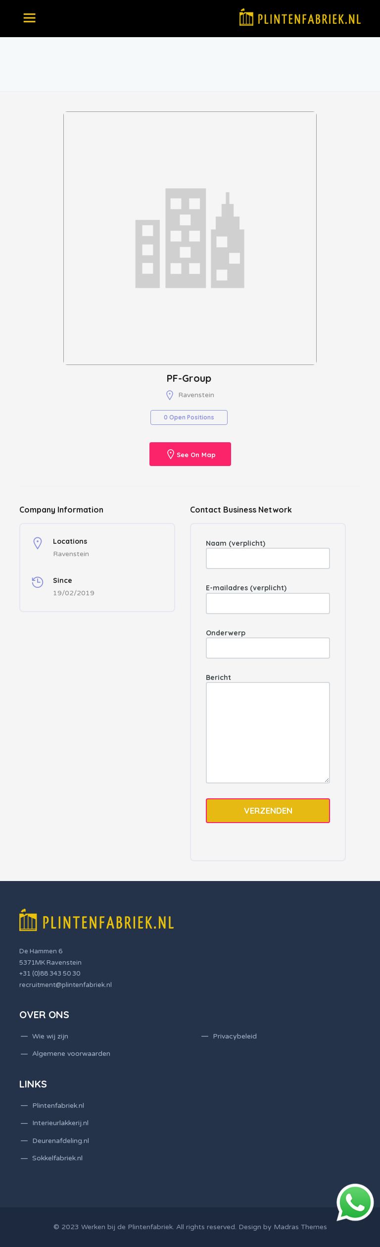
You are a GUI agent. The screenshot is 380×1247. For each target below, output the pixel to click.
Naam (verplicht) (268, 554)
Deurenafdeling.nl (60, 1141)
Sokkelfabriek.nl (57, 1158)
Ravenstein (196, 395)
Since (62, 580)
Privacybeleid (235, 1036)
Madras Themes (300, 1227)
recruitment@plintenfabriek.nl (65, 985)
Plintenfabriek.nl (58, 1105)
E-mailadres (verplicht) (268, 598)
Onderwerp (268, 643)
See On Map (196, 455)
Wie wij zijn (50, 1036)
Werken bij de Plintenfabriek (127, 1227)
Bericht (268, 728)
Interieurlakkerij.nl (60, 1123)
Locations (70, 541)
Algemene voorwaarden (71, 1053)
